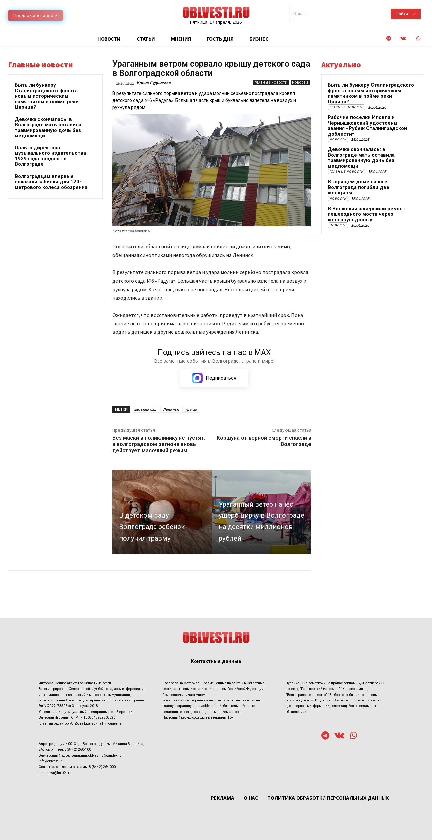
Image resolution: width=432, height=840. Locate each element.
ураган (191, 409)
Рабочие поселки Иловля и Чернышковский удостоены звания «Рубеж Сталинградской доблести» (367, 125)
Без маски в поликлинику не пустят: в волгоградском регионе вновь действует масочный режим (158, 444)
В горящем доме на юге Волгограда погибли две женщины (358, 187)
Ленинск (171, 409)
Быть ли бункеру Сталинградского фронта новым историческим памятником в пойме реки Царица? (47, 96)
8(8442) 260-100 (78, 750)
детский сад (145, 409)
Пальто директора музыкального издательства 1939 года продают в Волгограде (50, 156)
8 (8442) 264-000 (102, 767)
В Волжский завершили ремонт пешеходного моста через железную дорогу (366, 214)
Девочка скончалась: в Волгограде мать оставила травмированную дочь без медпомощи (48, 127)
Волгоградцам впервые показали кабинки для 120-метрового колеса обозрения (51, 181)
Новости (300, 82)
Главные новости (271, 82)
